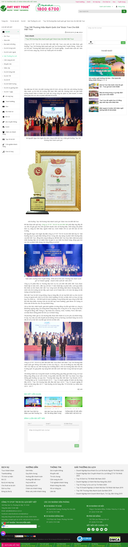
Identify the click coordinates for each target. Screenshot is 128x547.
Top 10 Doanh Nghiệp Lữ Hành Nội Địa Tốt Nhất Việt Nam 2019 (99, 488)
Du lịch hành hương (10, 84)
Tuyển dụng (121, 2)
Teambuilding (6, 473)
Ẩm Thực (7, 36)
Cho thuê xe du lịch (8, 485)
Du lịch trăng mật (9, 72)
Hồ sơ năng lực (55, 488)
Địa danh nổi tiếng (9, 44)
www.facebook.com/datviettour (18, 514)
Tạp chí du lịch (9, 139)
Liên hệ (52, 491)
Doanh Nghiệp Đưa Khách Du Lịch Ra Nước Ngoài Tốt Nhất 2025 (100, 470)
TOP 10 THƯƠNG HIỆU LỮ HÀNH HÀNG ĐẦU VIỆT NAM (19, 2)
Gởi (77, 446)
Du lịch (23, 21)
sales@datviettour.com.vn (14, 511)
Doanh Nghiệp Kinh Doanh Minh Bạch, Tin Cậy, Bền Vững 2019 (99, 494)
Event (88, 2)
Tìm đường (3, 526)
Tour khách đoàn (7, 470)
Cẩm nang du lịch (9, 60)
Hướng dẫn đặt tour (33, 479)
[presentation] (42, 448)
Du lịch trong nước (10, 48)
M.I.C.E (6, 117)
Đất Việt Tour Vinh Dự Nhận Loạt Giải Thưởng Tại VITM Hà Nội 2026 (33, 412)
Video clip (7, 68)
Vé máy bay (96, 2)
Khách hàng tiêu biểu (58, 485)
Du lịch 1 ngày (8, 92)
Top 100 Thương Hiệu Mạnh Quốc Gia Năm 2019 (94, 491)
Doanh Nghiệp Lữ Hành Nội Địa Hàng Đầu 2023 (93, 482)
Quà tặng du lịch (32, 485)
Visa (114, 2)
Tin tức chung (55, 476)
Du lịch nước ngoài (10, 52)
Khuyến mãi (7, 64)
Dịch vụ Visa (5, 488)
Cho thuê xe (106, 2)
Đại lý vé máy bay (7, 482)
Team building (80, 2)
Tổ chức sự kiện (7, 476)
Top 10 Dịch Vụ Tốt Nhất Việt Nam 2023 (90, 479)
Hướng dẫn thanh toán (34, 476)
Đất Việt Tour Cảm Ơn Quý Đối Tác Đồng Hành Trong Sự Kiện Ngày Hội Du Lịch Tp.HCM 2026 (53, 412)
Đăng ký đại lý (6, 491)
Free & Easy (8, 151)
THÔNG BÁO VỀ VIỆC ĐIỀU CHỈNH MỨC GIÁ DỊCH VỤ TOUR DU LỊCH (73, 412)
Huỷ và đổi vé (30, 482)
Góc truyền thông (10, 122)
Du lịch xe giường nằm (11, 88)
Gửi (123, 43)
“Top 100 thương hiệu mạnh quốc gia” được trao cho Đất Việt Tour (49, 39)
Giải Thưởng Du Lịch (34, 21)
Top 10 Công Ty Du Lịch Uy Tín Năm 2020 (91, 485)
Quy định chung (31, 473)
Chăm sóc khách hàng (9, 133)
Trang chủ (4, 21)
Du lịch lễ (7, 80)
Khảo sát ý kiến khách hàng (36, 491)
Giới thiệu (29, 470)
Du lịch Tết (7, 76)
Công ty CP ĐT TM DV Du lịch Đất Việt (55, 224)
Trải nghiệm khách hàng (10, 145)
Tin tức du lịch (14, 21)
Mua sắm (7, 40)
